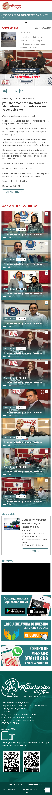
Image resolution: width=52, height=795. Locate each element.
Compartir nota (13, 191)
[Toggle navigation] (47, 790)
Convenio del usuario (30, 790)
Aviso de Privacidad (10, 790)
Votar (35, 551)
